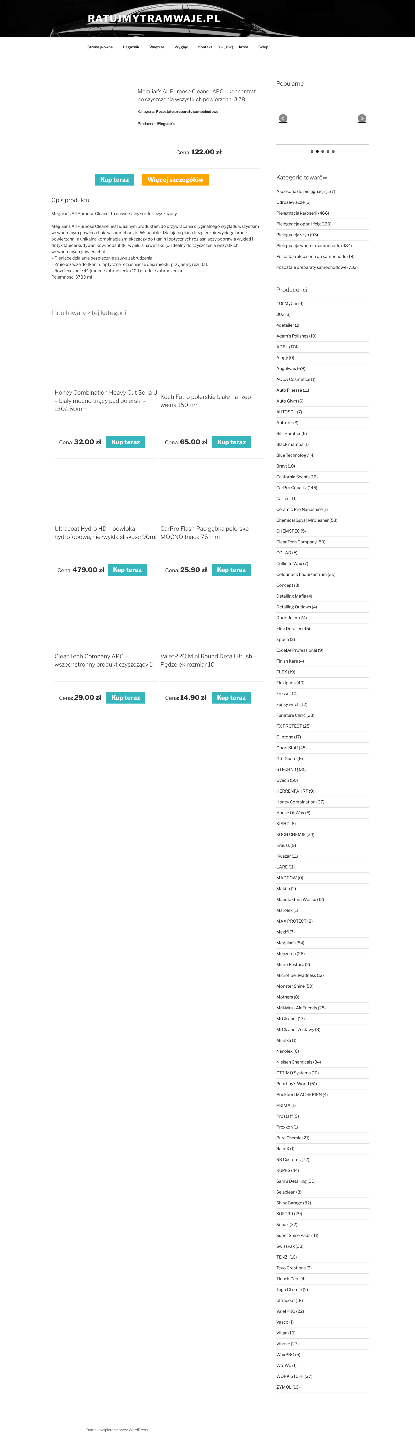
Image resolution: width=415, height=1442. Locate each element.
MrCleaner (290, 1018)
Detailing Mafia (294, 596)
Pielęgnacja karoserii (302, 213)
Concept (287, 585)
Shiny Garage (293, 1202)
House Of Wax (293, 812)
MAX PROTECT (294, 921)
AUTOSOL (289, 411)
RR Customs (292, 1159)
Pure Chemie (292, 1137)
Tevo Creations (294, 1267)
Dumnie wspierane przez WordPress (117, 1429)
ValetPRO (290, 1311)
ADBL (287, 346)
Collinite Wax (292, 563)
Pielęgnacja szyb (297, 234)
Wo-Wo (286, 1365)
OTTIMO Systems (297, 1072)
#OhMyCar (290, 303)
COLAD (286, 552)
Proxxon (287, 1127)
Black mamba (292, 444)
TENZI (286, 1257)
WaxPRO (288, 1354)
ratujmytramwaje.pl (154, 18)
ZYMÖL (288, 1387)
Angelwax (290, 368)
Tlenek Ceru (291, 1278)
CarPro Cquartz (296, 487)
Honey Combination (300, 802)
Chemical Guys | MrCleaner (306, 520)
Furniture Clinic (295, 715)
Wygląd (181, 47)
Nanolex (287, 1051)
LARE (285, 867)
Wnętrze (156, 47)
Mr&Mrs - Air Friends (301, 1007)
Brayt (285, 466)
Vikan (286, 1332)
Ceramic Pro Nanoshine (302, 509)
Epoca (285, 639)
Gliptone (288, 737)
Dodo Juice (291, 617)
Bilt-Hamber (291, 433)
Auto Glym (290, 401)
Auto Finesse (292, 390)
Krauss (286, 845)
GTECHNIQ (291, 769)
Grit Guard (289, 758)
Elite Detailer (293, 628)
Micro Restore (293, 964)
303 (283, 314)
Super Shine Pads (297, 1235)
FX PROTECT (293, 726)
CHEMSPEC (291, 531)
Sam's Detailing (296, 1181)
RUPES (287, 1170)
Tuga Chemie (292, 1289)
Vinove (287, 1343)
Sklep (263, 47)
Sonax (286, 1224)
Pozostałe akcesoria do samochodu (315, 256)
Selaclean (288, 1192)
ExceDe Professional (299, 650)
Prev (283, 118)
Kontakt (205, 47)
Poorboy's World (296, 1083)
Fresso (287, 693)
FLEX (285, 671)
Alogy (285, 357)
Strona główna (100, 47)
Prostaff (287, 1116)
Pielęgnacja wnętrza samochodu (314, 245)
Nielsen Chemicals (298, 1062)
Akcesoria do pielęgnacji (305, 191)
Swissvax (290, 1246)
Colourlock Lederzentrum (306, 574)
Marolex (287, 910)
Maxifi (285, 932)
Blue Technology (295, 455)
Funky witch (292, 704)
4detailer (287, 325)
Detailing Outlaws (296, 606)
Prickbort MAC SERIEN (302, 1094)
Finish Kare (290, 661)
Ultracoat (289, 1300)
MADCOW (289, 877)
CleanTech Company (301, 541)
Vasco (285, 1322)
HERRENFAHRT (295, 791)
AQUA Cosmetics (295, 379)
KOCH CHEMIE (295, 834)
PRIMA (286, 1105)
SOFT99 (289, 1213)
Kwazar (287, 856)
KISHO (286, 823)
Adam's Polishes (296, 336)
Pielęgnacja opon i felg (304, 224)
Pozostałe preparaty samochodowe (317, 267)
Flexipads (290, 682)
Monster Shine (295, 986)
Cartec (286, 498)
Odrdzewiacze (293, 202)
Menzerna (290, 953)
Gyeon (287, 780)
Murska (286, 1040)
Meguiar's (290, 942)
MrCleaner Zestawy (298, 1029)
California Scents (297, 476)
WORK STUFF (294, 1376)
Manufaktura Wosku (300, 899)
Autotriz (287, 422)
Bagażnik (131, 47)
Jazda (243, 47)
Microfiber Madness (300, 975)
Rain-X (285, 1148)
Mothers (287, 997)
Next (362, 118)
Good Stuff (291, 747)
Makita (286, 888)
